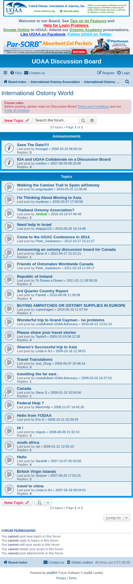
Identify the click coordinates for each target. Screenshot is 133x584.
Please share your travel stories (46, 332)
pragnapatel (44, 189)
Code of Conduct (16, 110)
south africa (28, 442)
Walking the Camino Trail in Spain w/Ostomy (58, 185)
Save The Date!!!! (33, 145)
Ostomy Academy (86, 30)
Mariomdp (42, 407)
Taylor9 (40, 336)
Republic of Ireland (34, 276)
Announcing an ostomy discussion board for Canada (66, 249)
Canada (24, 388)
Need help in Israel (34, 224)
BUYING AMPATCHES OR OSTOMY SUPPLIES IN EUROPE (71, 305)
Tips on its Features (88, 21)
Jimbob (41, 214)
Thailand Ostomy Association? (45, 210)
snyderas (42, 201)
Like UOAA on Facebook (43, 34)
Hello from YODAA (34, 415)
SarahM (41, 461)
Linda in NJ (43, 351)
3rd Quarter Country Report (42, 291)
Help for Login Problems (65, 25)
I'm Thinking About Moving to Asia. (49, 197)
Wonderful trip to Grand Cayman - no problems (60, 320)
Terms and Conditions (93, 106)
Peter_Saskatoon (47, 241)
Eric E (39, 419)
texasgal (41, 149)
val (37, 446)
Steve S (41, 253)
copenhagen (44, 309)
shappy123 (43, 228)
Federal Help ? (30, 403)
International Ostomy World (37, 93)
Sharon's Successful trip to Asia (47, 347)
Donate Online (17, 30)
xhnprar (40, 475)
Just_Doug (43, 363)
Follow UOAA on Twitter (89, 34)
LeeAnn (41, 163)
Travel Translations (34, 359)
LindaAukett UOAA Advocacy (56, 324)
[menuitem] (16, 72)
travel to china (30, 486)
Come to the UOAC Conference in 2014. (53, 237)
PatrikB (40, 295)
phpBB (51, 573)
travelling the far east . (38, 374)
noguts (40, 432)
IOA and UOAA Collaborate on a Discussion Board (64, 159)
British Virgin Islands (36, 471)
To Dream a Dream (49, 280)
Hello (21, 457)
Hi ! (20, 428)
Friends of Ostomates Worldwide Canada (55, 264)
